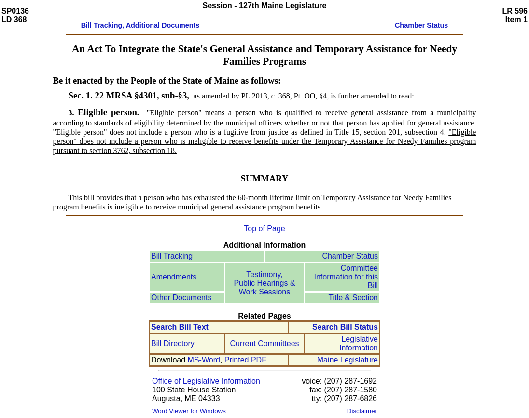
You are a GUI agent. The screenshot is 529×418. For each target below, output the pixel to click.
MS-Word (204, 360)
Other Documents (181, 297)
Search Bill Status (345, 327)
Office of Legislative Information (206, 381)
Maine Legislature (347, 360)
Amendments (173, 277)
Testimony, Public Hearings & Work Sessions (264, 283)
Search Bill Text (180, 327)
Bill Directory (173, 343)
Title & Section (353, 297)
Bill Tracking (172, 256)
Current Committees (264, 343)
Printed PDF (245, 360)
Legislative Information (358, 343)
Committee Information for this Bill (346, 277)
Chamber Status (350, 256)
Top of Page (264, 228)
